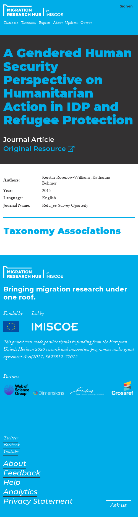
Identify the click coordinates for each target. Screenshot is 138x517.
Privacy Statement (38, 501)
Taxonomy (28, 23)
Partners (45, 327)
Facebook (11, 446)
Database (11, 23)
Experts (44, 23)
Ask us (118, 505)
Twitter (10, 439)
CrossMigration (34, 10)
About (58, 23)
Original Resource (38, 149)
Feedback (21, 473)
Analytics (20, 492)
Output (86, 23)
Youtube (10, 452)
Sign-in (126, 6)
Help (11, 482)
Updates (71, 23)
